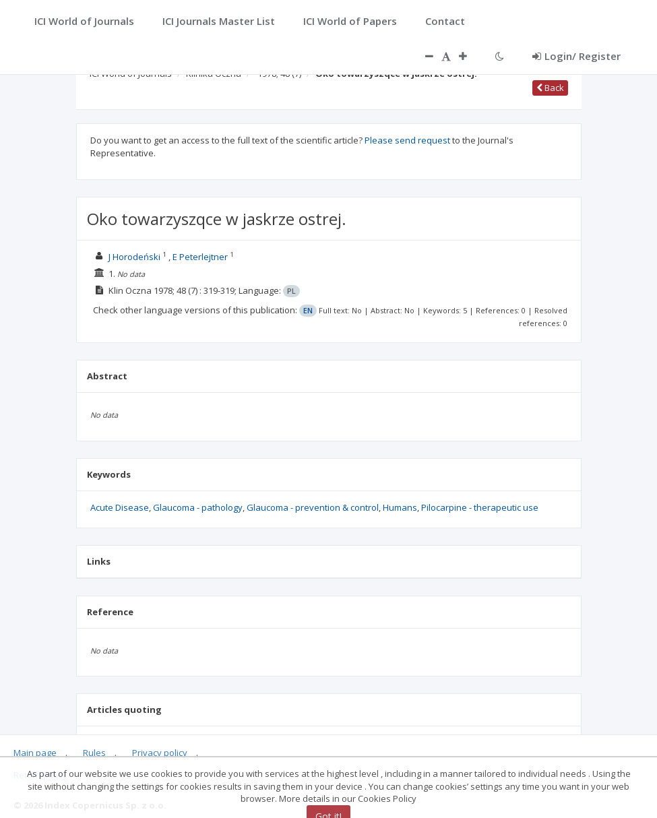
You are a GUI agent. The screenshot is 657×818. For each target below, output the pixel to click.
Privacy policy (159, 753)
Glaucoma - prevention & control (313, 507)
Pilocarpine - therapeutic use (479, 507)
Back (550, 88)
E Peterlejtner (200, 257)
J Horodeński (134, 257)
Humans (400, 507)
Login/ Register (576, 56)
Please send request (407, 140)
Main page (35, 753)
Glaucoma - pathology (198, 507)
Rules (94, 753)
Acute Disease (119, 507)
